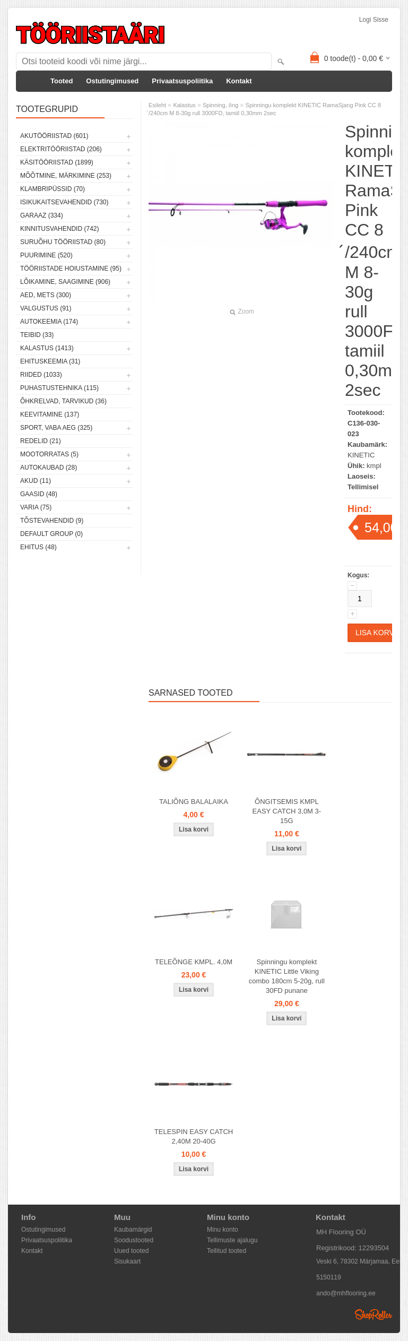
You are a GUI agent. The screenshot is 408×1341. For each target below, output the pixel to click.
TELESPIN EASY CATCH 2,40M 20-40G (193, 1136)
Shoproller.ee (373, 1314)
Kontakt (238, 81)
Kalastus (184, 105)
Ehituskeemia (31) (50, 361)
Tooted (61, 81)
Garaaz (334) (41, 215)
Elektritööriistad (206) (61, 149)
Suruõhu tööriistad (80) (63, 242)
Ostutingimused (112, 81)
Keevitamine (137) (49, 414)
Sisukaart (127, 1261)
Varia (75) (35, 507)
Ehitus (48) (38, 547)
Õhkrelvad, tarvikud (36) (63, 401)
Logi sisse (373, 19)
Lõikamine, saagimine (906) (65, 281)
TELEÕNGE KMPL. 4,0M (193, 962)
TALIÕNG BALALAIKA (193, 802)
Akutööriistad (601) (54, 136)
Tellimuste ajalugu (232, 1240)
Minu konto (222, 1229)
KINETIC (361, 455)
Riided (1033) (41, 374)
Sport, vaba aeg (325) (56, 427)
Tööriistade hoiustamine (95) (70, 268)
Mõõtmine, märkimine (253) (65, 175)
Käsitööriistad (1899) (56, 162)
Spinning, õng (220, 105)
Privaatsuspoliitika (182, 81)
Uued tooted (131, 1251)
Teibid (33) (37, 335)
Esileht (157, 105)
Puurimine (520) (46, 255)
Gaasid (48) (38, 494)
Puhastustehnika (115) (59, 388)
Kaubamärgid (133, 1229)
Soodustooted (133, 1240)
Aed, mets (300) (45, 295)
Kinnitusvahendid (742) (59, 228)
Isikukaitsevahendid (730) (64, 202)
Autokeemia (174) (49, 321)
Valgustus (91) (45, 308)
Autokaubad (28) (48, 467)
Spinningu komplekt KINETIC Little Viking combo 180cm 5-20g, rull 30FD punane (287, 976)
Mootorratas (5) (49, 454)
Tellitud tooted (226, 1251)
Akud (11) (35, 481)
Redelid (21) (40, 441)
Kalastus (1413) (47, 348)
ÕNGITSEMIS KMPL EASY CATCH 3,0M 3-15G (287, 811)
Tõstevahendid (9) (51, 520)
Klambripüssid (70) (52, 189)
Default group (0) (51, 534)
